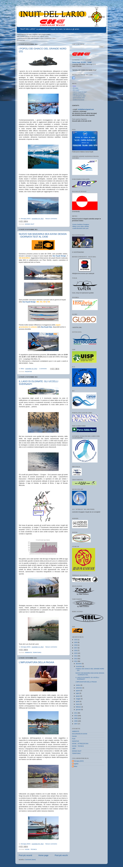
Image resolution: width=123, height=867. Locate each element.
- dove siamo (75, 90)
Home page (43, 855)
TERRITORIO (37, 652)
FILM (73, 738)
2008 (76, 721)
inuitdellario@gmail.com (86, 109)
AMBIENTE (28, 652)
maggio (78, 699)
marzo (78, 704)
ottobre (78, 685)
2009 (76, 718)
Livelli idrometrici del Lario (81, 228)
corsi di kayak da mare (79, 96)
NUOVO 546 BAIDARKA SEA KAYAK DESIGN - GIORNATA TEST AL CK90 (43, 235)
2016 (76, 650)
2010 (76, 715)
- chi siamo (75, 88)
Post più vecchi (61, 855)
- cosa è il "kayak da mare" (79, 92)
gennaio (78, 709)
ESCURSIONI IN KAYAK (79, 734)
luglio (78, 693)
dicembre (79, 663)
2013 (76, 658)
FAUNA (74, 736)
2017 (76, 648)
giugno (78, 696)
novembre (79, 666)
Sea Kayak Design (59, 256)
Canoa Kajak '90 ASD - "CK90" (82, 62)
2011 (76, 713)
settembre (79, 688)
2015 (76, 653)
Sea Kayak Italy (46, 327)
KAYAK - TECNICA (31, 849)
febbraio (78, 707)
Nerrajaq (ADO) (79, 761)
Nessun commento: (51, 218)
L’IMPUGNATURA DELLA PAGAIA (36, 662)
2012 (76, 661)
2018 (76, 645)
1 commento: (43, 368)
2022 (76, 639)
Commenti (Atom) (30, 859)
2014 (76, 656)
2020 (76, 642)
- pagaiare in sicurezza (78, 94)
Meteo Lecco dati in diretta (81, 226)
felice (75, 766)
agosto (78, 690)
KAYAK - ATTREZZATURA (80, 743)
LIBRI (74, 748)
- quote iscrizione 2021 (78, 97)
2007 (76, 723)
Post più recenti (25, 855)
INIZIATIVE (28, 371)
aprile (78, 701)
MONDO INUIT (29, 224)
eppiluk (76, 763)
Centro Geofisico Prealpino (81, 224)
